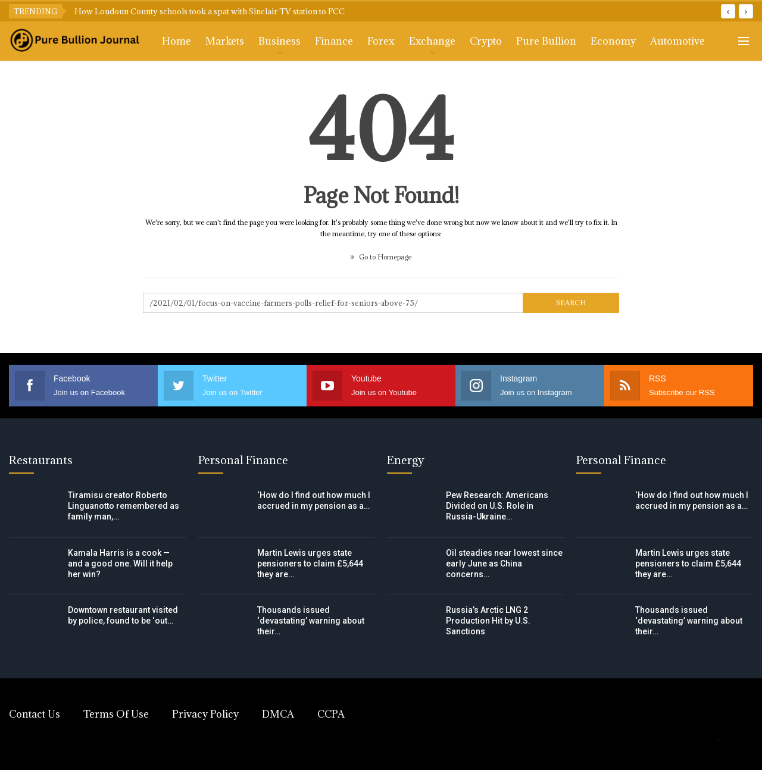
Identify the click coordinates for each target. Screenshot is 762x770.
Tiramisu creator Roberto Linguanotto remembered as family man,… (123, 505)
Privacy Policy (205, 714)
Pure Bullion (546, 41)
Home (176, 41)
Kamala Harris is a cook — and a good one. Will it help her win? (120, 563)
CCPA (331, 714)
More (663, 41)
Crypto (486, 41)
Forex (381, 41)
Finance (334, 41)
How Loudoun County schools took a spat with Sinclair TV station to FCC (209, 11)
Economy (613, 41)
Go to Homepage (381, 256)
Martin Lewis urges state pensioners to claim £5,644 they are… (310, 563)
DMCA (278, 714)
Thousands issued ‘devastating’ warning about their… (310, 620)
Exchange (432, 41)
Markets (224, 41)
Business (279, 41)
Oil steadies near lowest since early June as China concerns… (504, 563)
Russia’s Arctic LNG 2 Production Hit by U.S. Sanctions (488, 620)
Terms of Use (116, 714)
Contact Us (34, 714)
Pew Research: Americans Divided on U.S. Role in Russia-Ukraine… (497, 505)
